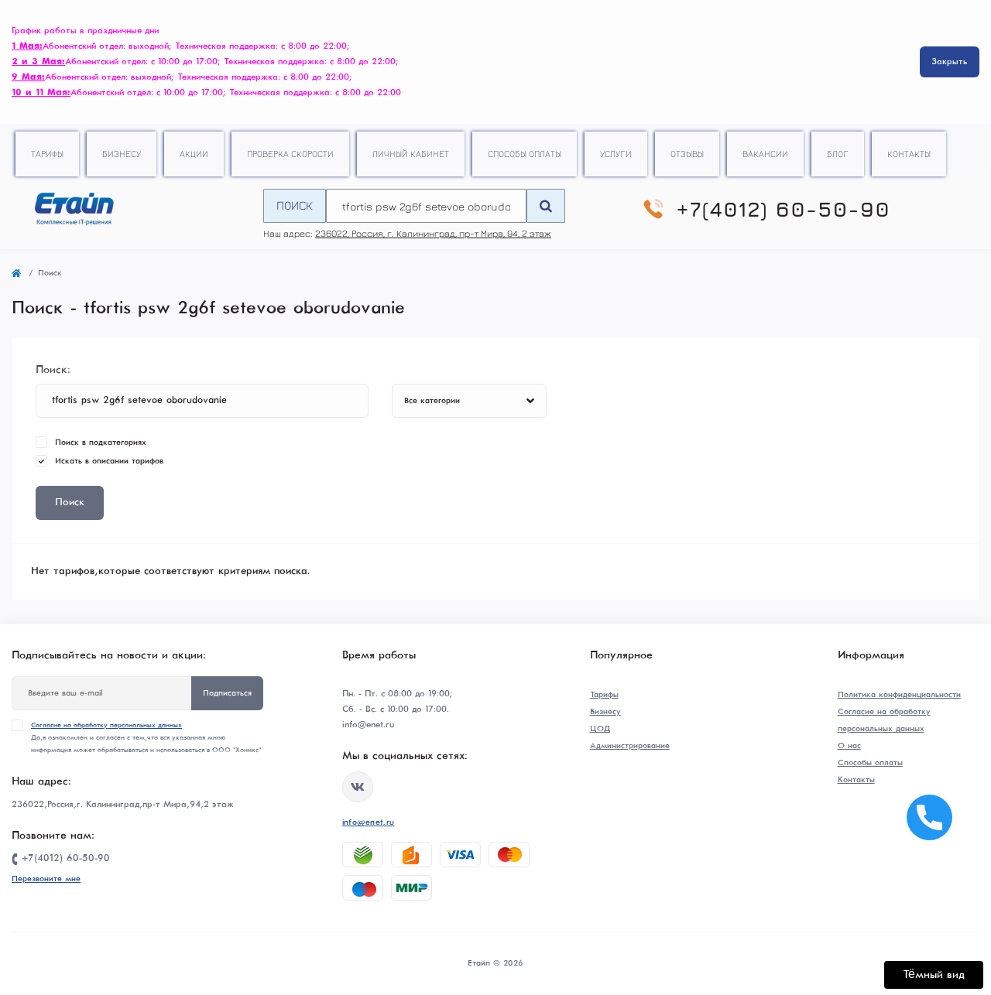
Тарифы (47, 153)
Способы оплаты (524, 153)
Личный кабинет (410, 153)
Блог (838, 153)
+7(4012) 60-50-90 (783, 209)
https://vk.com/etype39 (358, 787)
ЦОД (600, 729)
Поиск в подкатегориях (100, 442)
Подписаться (227, 693)
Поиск (294, 205)
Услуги (616, 153)
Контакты (909, 153)
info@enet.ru (368, 822)
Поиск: (53, 369)
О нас (849, 746)
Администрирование (630, 746)
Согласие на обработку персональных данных (106, 725)
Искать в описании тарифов (109, 461)
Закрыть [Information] (949, 62)
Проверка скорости (290, 153)
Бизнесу (121, 153)
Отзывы (687, 153)
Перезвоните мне (46, 879)
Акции (194, 153)
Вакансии (765, 153)
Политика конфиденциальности (899, 695)
